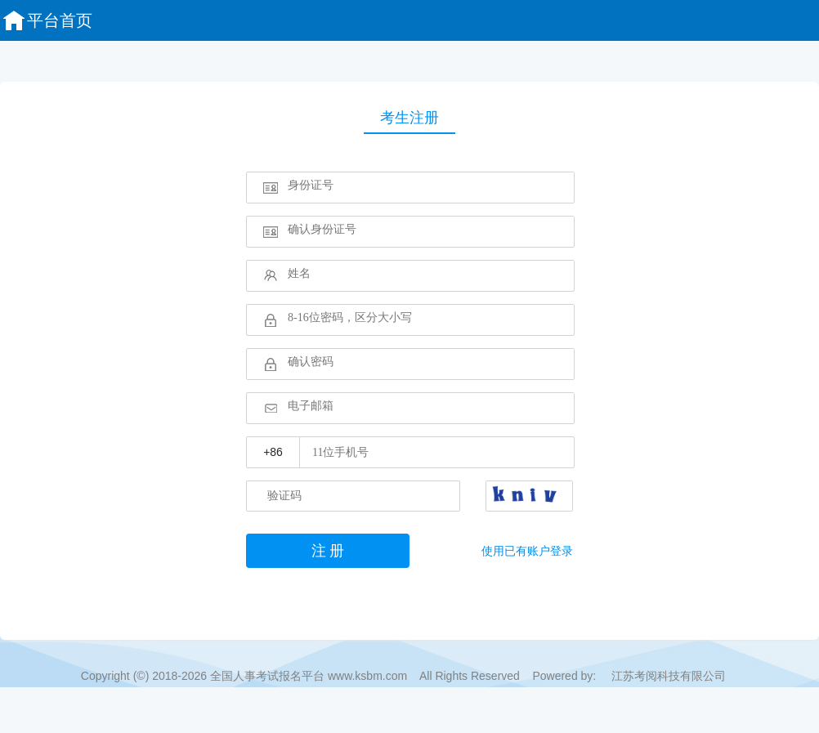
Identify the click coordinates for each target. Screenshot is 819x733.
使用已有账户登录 (527, 550)
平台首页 (46, 20)
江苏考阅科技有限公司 (668, 675)
